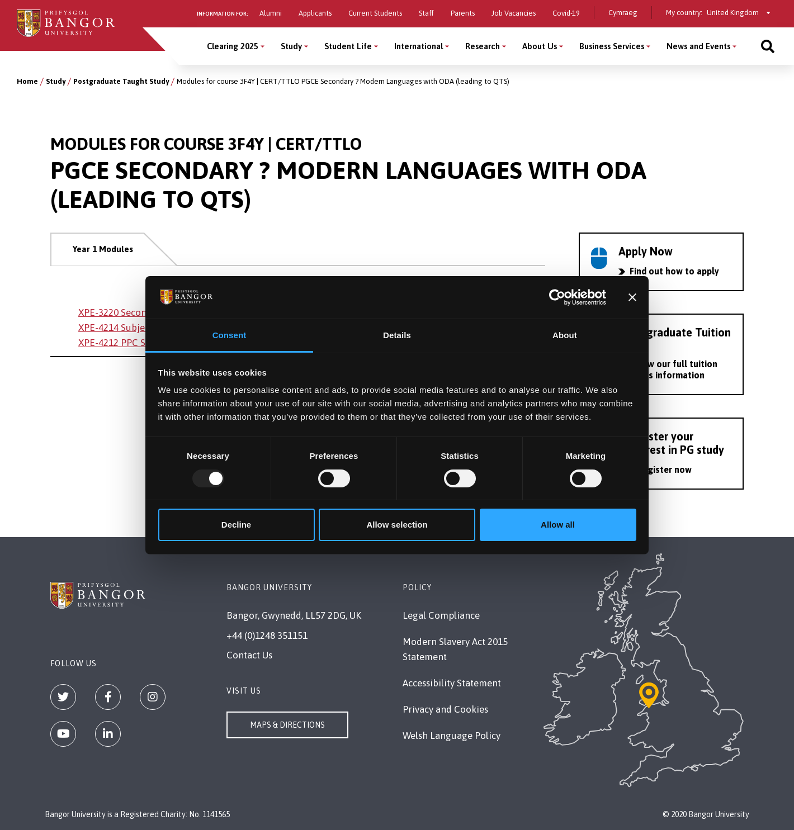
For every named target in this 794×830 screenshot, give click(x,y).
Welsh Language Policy (451, 735)
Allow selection (396, 524)
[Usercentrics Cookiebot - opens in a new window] (557, 297)
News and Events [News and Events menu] (698, 46)
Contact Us (249, 655)
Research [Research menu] (482, 46)
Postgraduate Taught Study (121, 81)
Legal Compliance (441, 615)
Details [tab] (397, 335)
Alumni (270, 13)
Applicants (315, 13)
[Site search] (767, 46)
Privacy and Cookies (445, 709)
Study (55, 81)
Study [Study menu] (291, 46)
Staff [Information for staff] (426, 13)
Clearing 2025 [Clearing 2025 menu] (232, 46)
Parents (463, 13)
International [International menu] (418, 46)
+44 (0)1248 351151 (267, 635)
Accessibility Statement (452, 683)
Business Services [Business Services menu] (611, 46)
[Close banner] (632, 297)
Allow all (558, 524)
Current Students (375, 13)
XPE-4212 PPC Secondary (131, 342)
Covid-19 (566, 13)
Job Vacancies (513, 13)
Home (27, 81)
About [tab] (564, 335)
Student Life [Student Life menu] (348, 46)
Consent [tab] (229, 335)
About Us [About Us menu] (539, 46)
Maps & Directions (287, 724)
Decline (236, 524)
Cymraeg (622, 12)
